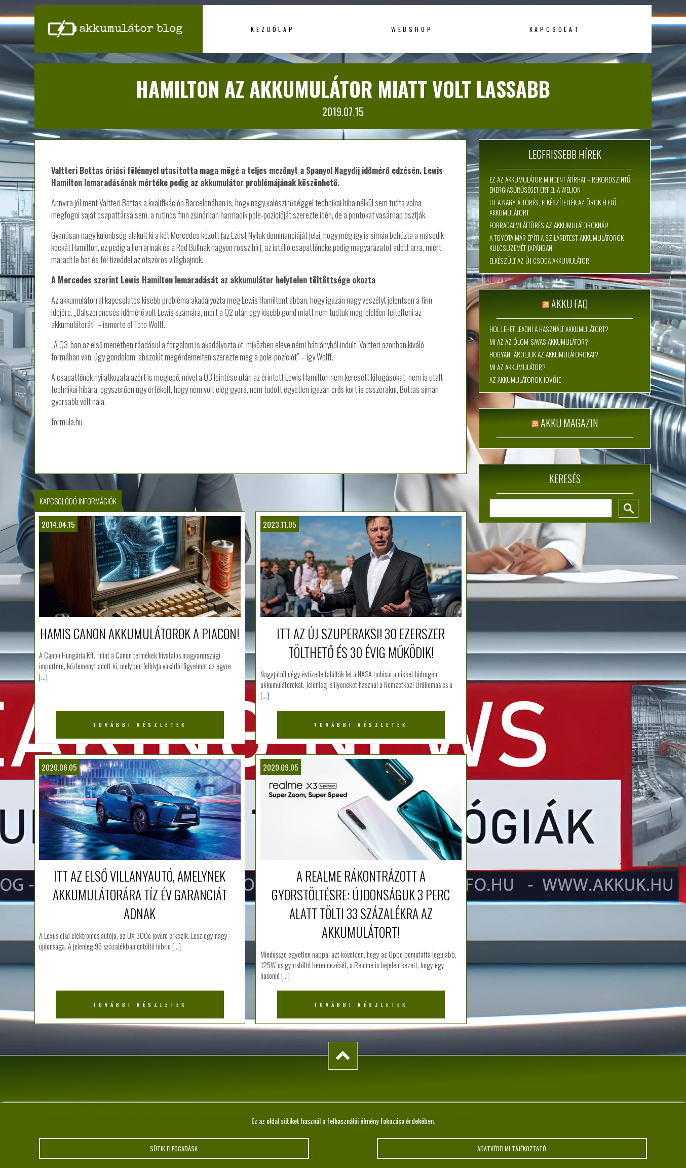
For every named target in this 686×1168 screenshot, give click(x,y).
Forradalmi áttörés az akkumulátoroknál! (548, 225)
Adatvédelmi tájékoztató (512, 1153)
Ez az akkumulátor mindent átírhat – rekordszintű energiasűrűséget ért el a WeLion (559, 184)
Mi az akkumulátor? (517, 367)
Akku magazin (569, 422)
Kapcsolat (555, 29)
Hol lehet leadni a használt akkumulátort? (548, 329)
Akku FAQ (569, 303)
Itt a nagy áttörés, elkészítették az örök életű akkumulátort (552, 207)
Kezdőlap (272, 29)
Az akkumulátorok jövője (525, 380)
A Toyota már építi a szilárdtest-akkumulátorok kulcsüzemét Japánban (556, 243)
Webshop (412, 29)
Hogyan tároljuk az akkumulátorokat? (543, 354)
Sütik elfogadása (174, 1153)
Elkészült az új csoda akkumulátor (539, 261)
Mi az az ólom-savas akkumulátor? (538, 342)
